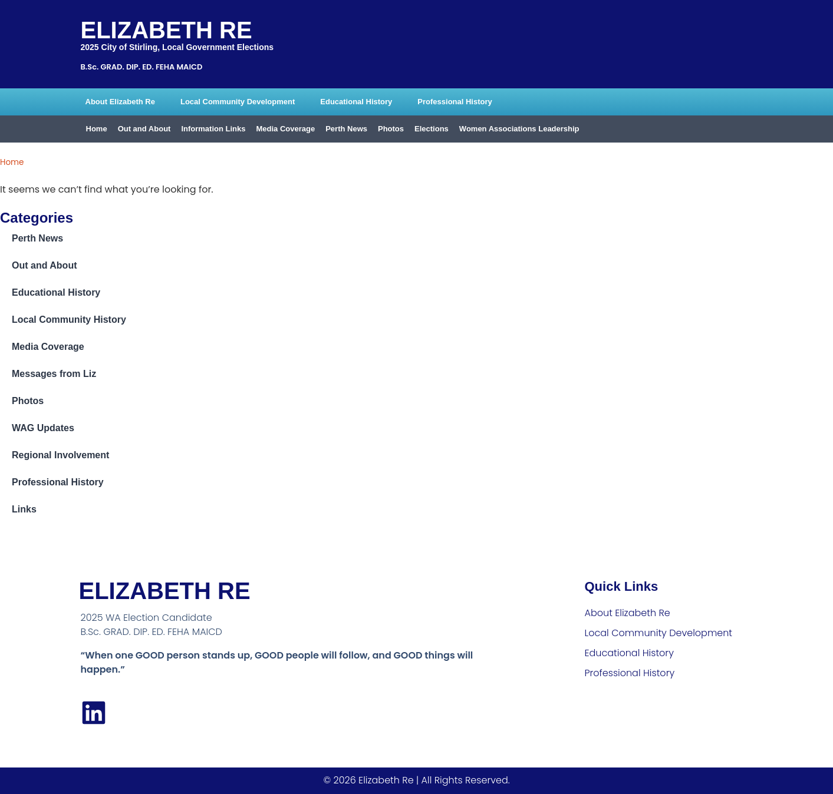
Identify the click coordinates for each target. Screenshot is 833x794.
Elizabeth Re (166, 30)
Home (96, 128)
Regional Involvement (60, 455)
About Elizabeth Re (120, 101)
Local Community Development (237, 101)
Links (24, 509)
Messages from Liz (54, 374)
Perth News (346, 128)
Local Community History (69, 320)
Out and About (144, 128)
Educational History (356, 101)
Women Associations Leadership (519, 128)
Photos (391, 128)
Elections (431, 128)
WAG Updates (43, 428)
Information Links (213, 128)
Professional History (454, 101)
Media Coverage (285, 128)
